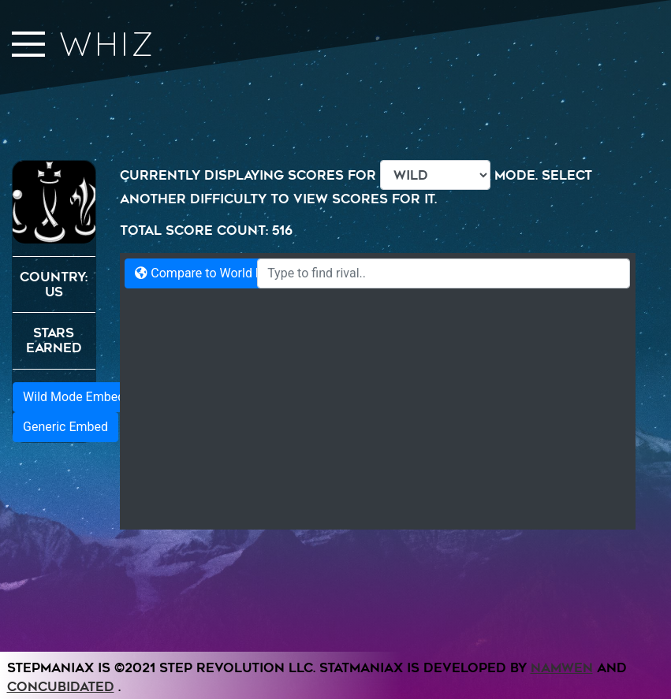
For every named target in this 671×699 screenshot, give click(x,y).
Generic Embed (65, 669)
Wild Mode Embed (74, 639)
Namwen (562, 687)
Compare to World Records (218, 273)
